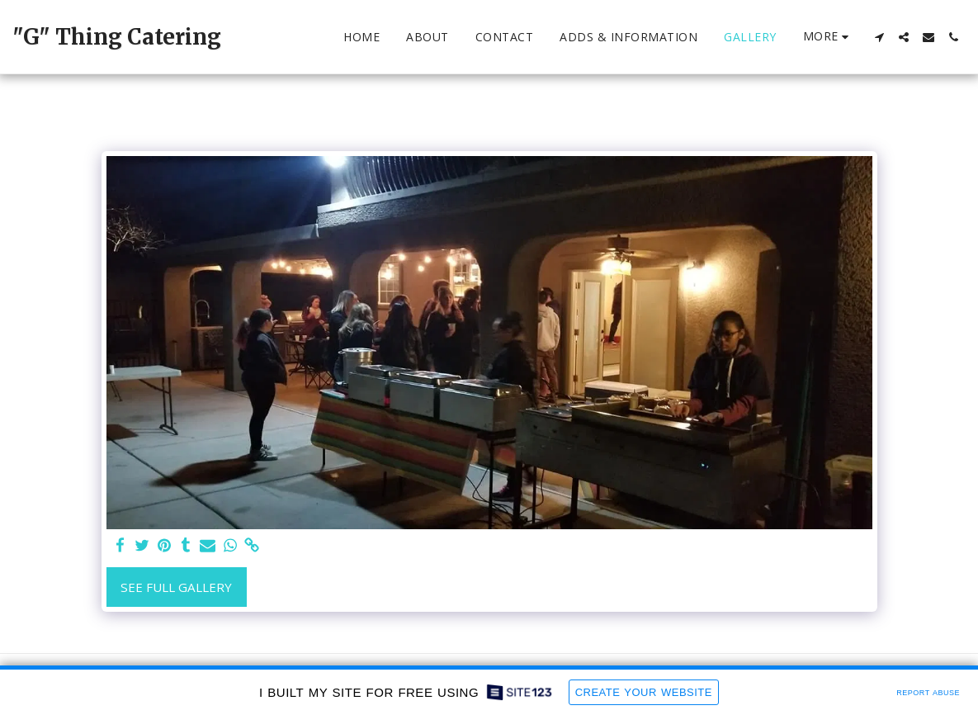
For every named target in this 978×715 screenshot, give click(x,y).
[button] (879, 37)
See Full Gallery (176, 587)
